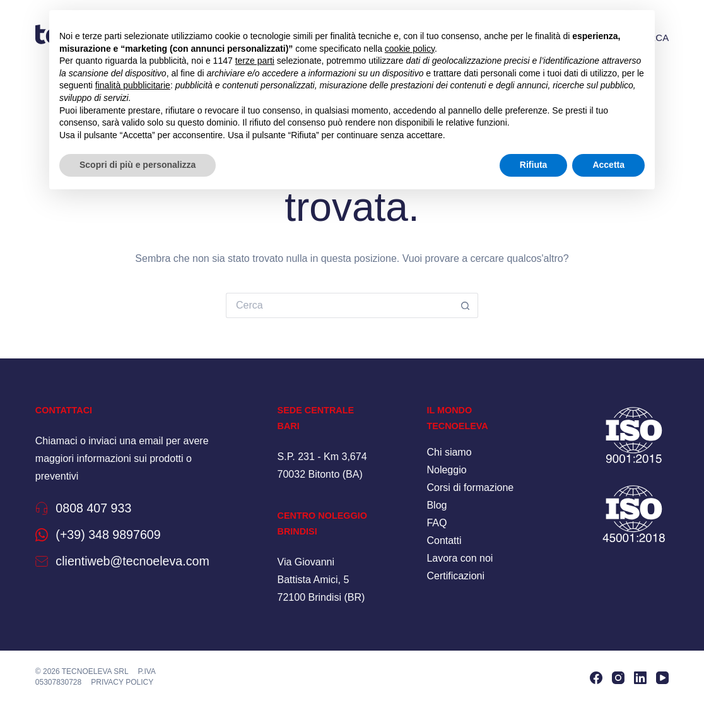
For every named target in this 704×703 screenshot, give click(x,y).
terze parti (254, 61)
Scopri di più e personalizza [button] (137, 165)
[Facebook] (596, 677)
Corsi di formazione (469, 487)
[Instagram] (618, 677)
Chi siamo (448, 452)
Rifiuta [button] (534, 165)
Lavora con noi (459, 558)
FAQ (436, 522)
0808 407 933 (97, 508)
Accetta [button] (608, 165)
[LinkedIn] (640, 677)
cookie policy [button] (410, 49)
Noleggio (446, 469)
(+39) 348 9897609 (114, 534)
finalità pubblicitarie (132, 85)
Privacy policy (122, 681)
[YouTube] (662, 677)
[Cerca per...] (339, 305)
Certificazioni (455, 575)
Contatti (443, 540)
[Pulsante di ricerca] (465, 305)
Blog (436, 505)
